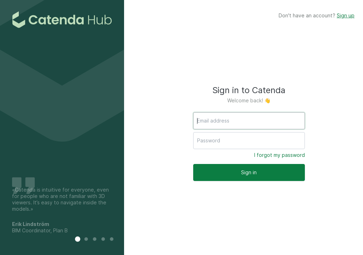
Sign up (345, 15)
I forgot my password (279, 155)
